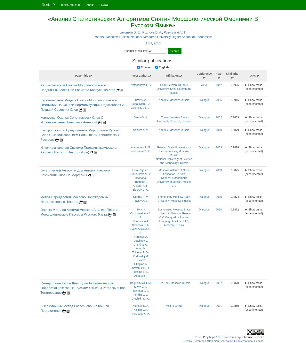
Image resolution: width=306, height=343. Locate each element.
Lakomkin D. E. (130, 32)
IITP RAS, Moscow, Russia (174, 283)
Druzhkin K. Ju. (141, 298)
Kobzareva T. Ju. (141, 151)
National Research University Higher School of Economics (171, 37)
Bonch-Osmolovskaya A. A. (140, 213)
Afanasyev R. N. (141, 147)
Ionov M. (141, 248)
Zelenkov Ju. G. (140, 107)
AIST (148, 43)
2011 (219, 305)
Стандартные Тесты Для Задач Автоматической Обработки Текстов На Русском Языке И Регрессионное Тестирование (83, 287)
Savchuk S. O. (140, 268)
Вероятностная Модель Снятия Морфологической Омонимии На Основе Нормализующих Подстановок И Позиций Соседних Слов (82, 104)
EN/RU (104, 4)
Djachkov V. (141, 240)
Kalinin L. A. (140, 309)
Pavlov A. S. (140, 200)
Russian (146, 67)
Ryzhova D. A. (152, 32)
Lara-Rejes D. (140, 170)
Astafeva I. (140, 275)
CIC (174, 185)
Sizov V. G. (141, 286)
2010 (219, 130)
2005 (219, 100)
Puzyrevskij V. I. (175, 32)
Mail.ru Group (174, 305)
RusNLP (48, 5)
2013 (157, 43)
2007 (219, 283)
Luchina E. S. (141, 271)
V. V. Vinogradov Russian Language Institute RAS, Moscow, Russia (174, 221)
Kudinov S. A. (141, 305)
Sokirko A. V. (141, 130)
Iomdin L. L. (141, 294)
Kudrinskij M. (141, 256)
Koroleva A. (141, 236)
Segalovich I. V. (140, 103)
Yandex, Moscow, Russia (111, 37)
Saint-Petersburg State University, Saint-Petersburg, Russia (174, 88)
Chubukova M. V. (140, 174)
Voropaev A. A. (141, 313)
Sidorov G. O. (141, 189)
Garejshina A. (141, 221)
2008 (219, 170)
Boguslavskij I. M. (140, 283)
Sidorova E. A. (140, 225)
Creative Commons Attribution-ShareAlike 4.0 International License (222, 341)
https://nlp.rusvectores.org (225, 337)
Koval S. (141, 260)
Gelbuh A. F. (140, 185)
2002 (219, 117)
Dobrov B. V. (140, 196)
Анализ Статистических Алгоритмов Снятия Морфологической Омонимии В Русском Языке (154, 22)
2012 (219, 85)
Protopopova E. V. (141, 85)
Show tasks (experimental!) (254, 86)
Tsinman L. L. (141, 290)
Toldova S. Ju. (140, 252)
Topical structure (71, 4)
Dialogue (204, 100)
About (90, 4)
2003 (219, 147)
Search (174, 51)
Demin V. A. (141, 117)
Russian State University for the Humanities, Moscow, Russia (174, 151)
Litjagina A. (141, 264)
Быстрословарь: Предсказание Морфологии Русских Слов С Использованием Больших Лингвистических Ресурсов (80, 134)
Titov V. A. (141, 100)
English (164, 67)
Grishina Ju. (140, 244)
